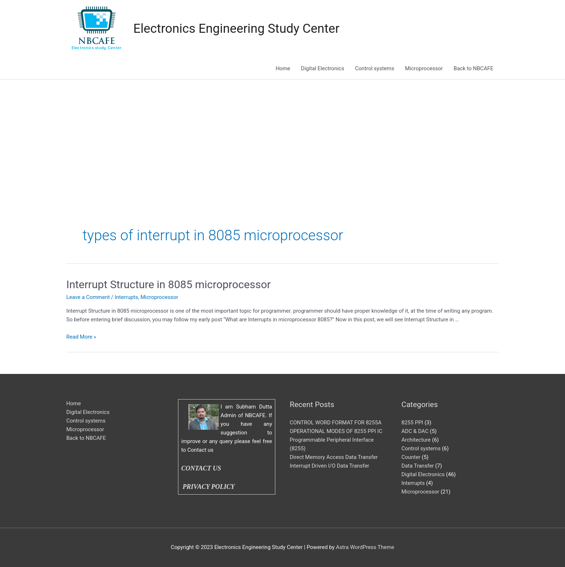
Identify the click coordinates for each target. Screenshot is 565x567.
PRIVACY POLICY (210, 486)
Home (283, 68)
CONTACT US (201, 468)
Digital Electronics (322, 68)
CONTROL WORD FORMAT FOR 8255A (336, 422)
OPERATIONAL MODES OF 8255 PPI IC (336, 431)
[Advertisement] (282, 133)
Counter (411, 457)
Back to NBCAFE (473, 68)
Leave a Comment (88, 297)
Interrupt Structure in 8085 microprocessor (168, 284)
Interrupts (126, 297)
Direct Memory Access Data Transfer (334, 457)
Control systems (374, 68)
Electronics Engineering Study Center (236, 28)
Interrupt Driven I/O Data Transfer (329, 466)
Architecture (416, 440)
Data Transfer (417, 466)
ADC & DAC (414, 431)
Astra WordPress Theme (365, 547)
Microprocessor (424, 68)
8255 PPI (412, 422)
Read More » (81, 337)
